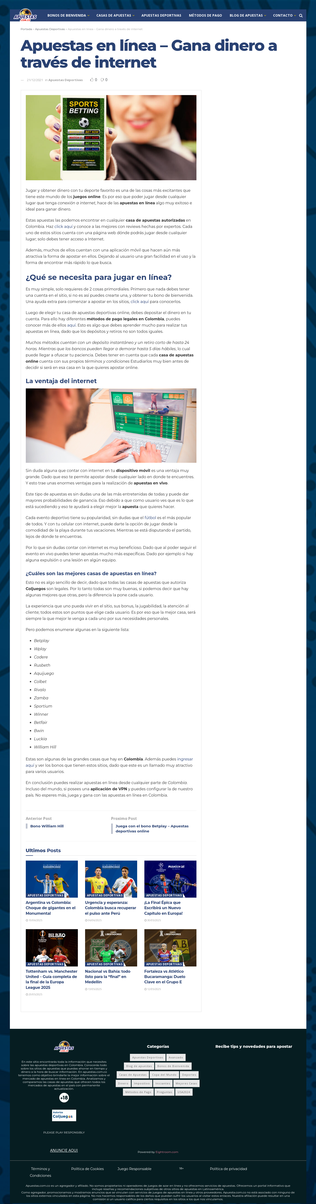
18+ (181, 1169)
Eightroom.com (167, 1152)
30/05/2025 (152, 921)
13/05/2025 (93, 990)
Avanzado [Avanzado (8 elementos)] (176, 1058)
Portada (26, 29)
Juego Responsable (135, 1169)
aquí (71, 325)
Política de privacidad (228, 1169)
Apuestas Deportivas (161, 15)
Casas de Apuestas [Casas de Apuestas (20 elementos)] (133, 1075)
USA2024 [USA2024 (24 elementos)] (184, 1093)
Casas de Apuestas (113, 15)
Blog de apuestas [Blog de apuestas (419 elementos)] (139, 1067)
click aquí (63, 226)
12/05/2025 (152, 990)
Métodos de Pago (205, 15)
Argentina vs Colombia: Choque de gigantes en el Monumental (50, 908)
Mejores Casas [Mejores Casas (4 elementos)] (186, 1084)
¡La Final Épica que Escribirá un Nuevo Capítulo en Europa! (163, 908)
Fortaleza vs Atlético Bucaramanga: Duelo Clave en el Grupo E (164, 977)
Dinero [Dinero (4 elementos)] (123, 1084)
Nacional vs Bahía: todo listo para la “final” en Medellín (107, 977)
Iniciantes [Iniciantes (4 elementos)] (162, 1084)
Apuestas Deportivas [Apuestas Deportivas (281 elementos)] (147, 1058)
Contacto (283, 15)
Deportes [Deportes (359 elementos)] (189, 1075)
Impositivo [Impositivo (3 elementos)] (142, 1084)
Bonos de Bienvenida (66, 15)
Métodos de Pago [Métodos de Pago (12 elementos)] (138, 1093)
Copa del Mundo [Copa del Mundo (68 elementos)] (164, 1075)
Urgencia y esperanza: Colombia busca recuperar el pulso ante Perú (110, 908)
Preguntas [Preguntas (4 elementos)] (164, 1093)
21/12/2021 (35, 80)
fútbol (150, 517)
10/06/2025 (34, 921)
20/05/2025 (34, 995)
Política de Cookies (87, 1169)
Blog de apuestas (246, 15)
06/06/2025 (93, 921)
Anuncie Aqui (64, 1151)
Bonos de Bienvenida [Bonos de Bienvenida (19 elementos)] (173, 1067)
